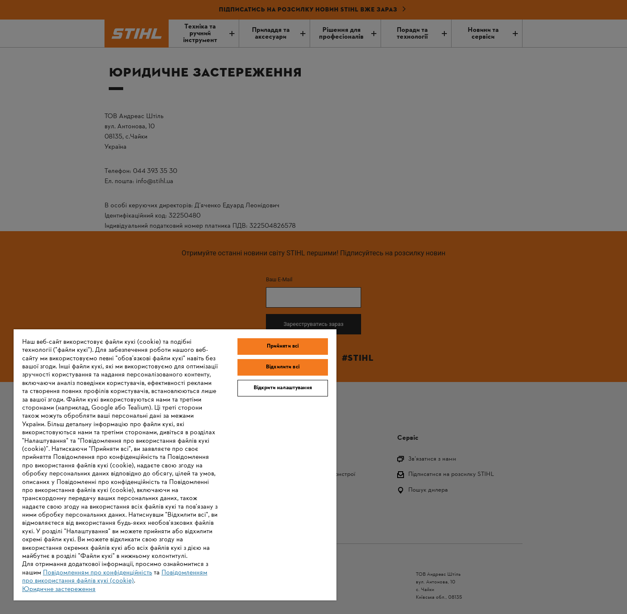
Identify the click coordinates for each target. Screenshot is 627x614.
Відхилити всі (282, 367)
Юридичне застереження (59, 589)
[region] (175, 464)
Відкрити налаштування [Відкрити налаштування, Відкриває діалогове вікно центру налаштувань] (283, 388)
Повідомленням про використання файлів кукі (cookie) (114, 577)
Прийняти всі (283, 346)
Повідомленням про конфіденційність (97, 572)
